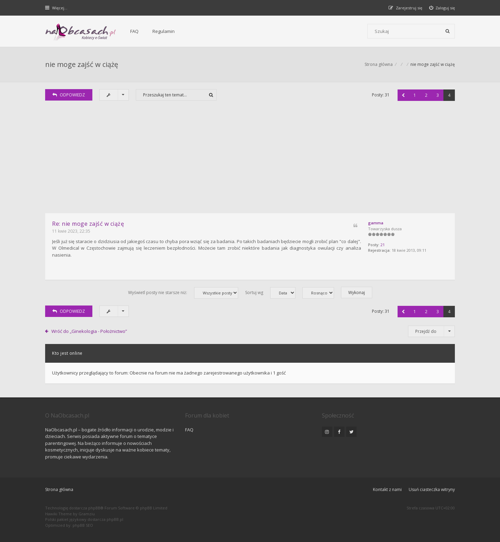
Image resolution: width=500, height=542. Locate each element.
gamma (375, 222)
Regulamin (163, 31)
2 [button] (426, 95)
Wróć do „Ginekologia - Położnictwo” (89, 331)
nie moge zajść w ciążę (81, 64)
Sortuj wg (270, 293)
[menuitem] (442, 7)
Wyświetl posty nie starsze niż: (183, 293)
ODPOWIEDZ (68, 95)
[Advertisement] (250, 161)
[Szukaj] (448, 31)
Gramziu (86, 513)
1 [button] (415, 95)
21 (383, 244)
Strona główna (59, 489)
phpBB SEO (83, 525)
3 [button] (437, 95)
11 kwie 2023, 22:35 (71, 231)
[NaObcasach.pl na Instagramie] (327, 432)
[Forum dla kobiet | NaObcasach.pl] (80, 32)
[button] (403, 95)
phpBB (94, 507)
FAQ (134, 31)
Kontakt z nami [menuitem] (387, 489)
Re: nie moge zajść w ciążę (88, 223)
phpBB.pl (115, 519)
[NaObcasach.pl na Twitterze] (351, 432)
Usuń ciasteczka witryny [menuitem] (432, 489)
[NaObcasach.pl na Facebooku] (339, 432)
